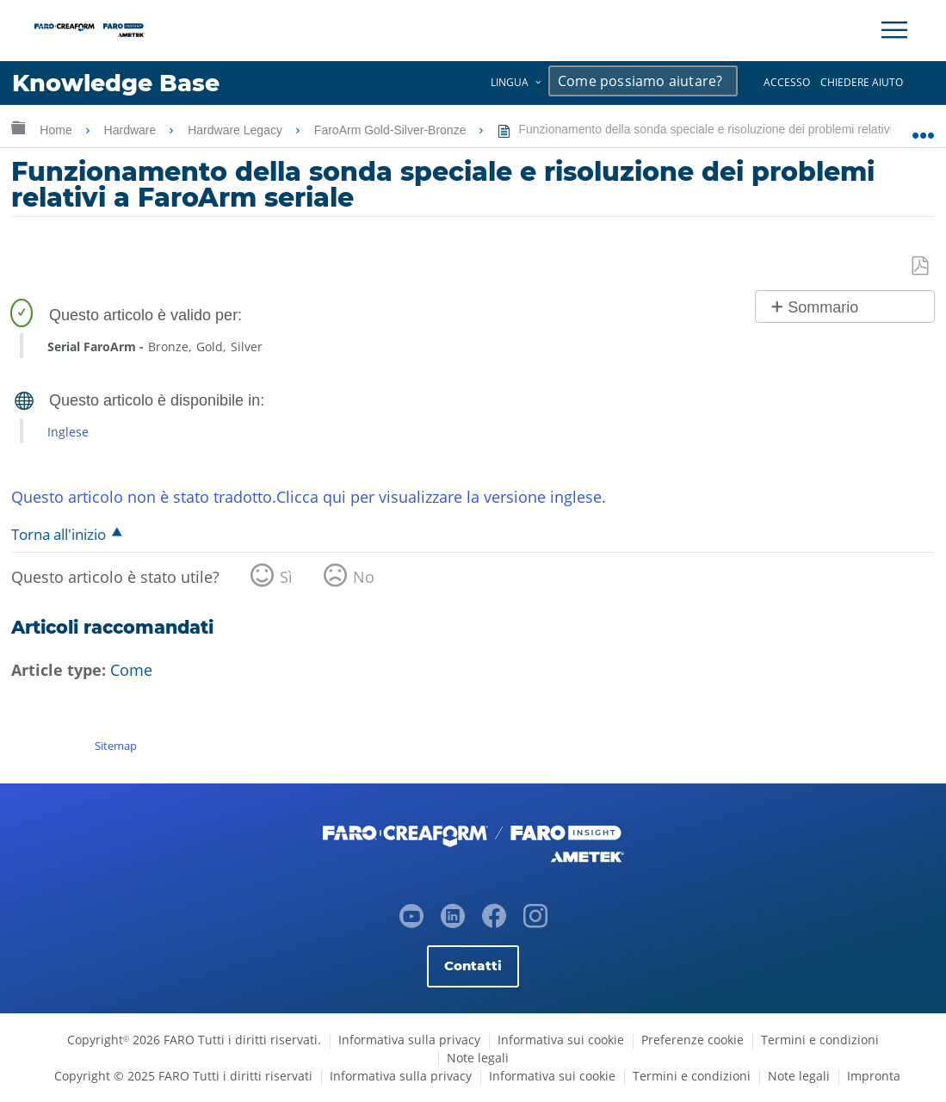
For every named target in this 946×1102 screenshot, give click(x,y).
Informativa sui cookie (561, 1039)
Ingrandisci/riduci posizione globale (923, 126)
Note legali (478, 1057)
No (363, 576)
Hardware (132, 130)
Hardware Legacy (237, 130)
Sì (286, 576)
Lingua (510, 82)
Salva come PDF (921, 266)
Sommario (823, 307)
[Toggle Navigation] (894, 30)
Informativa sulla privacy (409, 1039)
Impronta (873, 1076)
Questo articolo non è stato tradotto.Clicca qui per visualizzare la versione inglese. (308, 496)
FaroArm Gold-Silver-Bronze (392, 130)
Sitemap (116, 745)
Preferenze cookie (692, 1039)
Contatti (473, 965)
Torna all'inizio (58, 534)
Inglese (68, 432)
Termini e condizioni (820, 1039)
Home (57, 130)
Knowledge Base (115, 83)
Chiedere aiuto (861, 82)
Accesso (787, 82)
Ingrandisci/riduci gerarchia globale (18, 127)
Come (131, 669)
